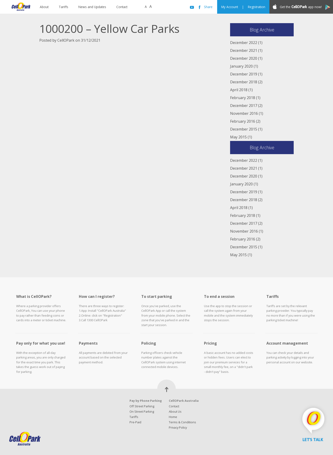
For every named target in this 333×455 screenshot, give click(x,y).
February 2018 (242, 97)
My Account (229, 7)
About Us (175, 411)
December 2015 (243, 129)
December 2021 (243, 50)
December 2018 (243, 81)
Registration (256, 7)
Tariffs (63, 7)
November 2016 (244, 113)
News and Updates (92, 7)
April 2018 (238, 89)
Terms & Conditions (182, 422)
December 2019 (243, 74)
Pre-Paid (135, 422)
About (44, 7)
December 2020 (243, 58)
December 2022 (243, 42)
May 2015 (238, 137)
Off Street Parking (142, 406)
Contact (121, 7)
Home (173, 417)
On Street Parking (142, 411)
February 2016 (242, 121)
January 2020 (241, 66)
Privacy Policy (178, 427)
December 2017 (243, 105)
